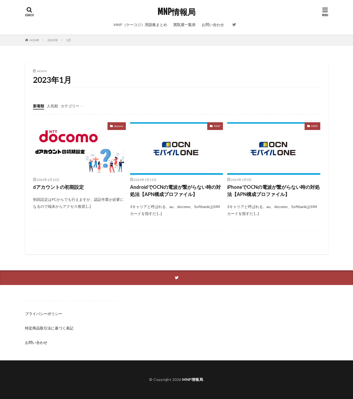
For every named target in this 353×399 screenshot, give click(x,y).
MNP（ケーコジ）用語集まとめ (140, 24)
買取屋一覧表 (184, 24)
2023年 (52, 40)
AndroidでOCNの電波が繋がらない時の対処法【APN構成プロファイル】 (175, 190)
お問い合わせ (213, 24)
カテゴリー (70, 106)
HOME (34, 40)
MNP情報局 (176, 12)
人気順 (52, 106)
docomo (118, 126)
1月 (68, 40)
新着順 (38, 106)
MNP (217, 126)
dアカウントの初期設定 (58, 187)
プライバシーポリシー (43, 313)
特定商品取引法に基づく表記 (49, 328)
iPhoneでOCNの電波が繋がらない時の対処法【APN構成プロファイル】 (273, 190)
